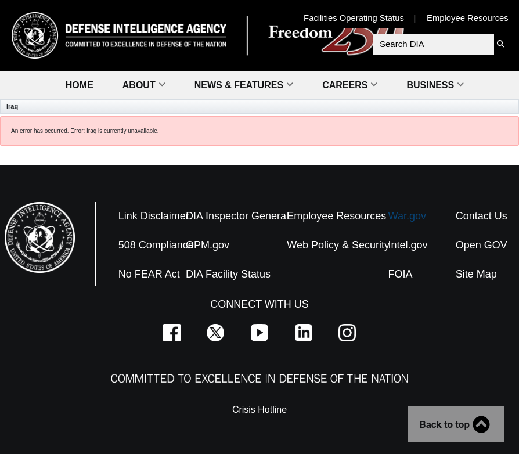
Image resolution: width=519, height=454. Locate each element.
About (143, 85)
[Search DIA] (433, 44)
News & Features (243, 85)
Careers (349, 85)
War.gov (407, 216)
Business (435, 85)
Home (79, 85)
